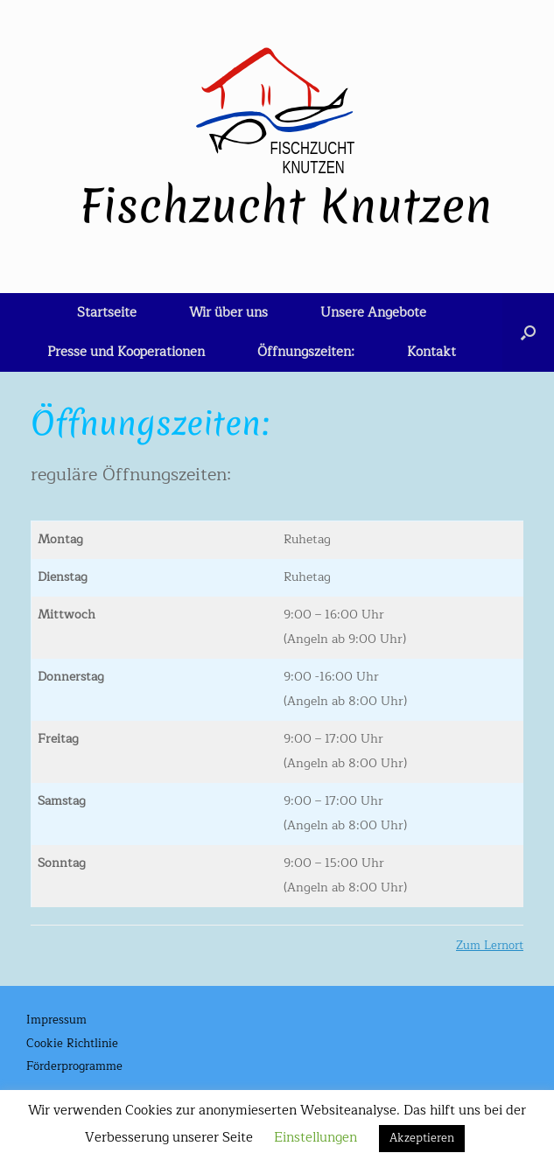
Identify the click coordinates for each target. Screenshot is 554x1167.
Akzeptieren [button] (421, 1138)
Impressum (56, 1021)
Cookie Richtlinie (72, 1044)
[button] (528, 332)
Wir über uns (228, 313)
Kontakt (431, 352)
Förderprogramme (74, 1067)
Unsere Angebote (373, 313)
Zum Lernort (489, 945)
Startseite (107, 313)
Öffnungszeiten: (305, 352)
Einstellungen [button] (315, 1138)
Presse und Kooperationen (126, 352)
